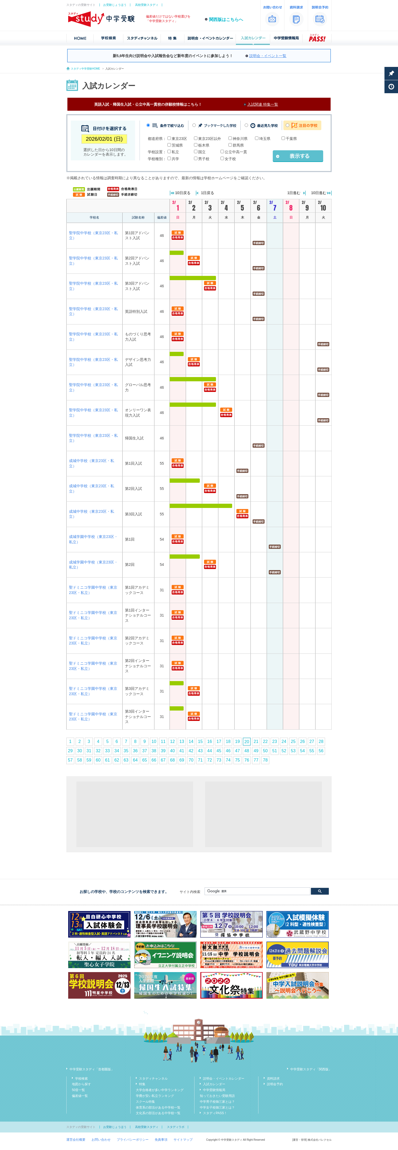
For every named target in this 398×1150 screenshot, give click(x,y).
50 (265, 751)
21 (256, 741)
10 (154, 741)
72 (209, 760)
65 (144, 760)
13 (181, 741)
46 (228, 751)
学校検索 (81, 1078)
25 (293, 741)
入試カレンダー (214, 1084)
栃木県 (203, 145)
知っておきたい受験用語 (217, 1096)
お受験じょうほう (115, 4)
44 (209, 751)
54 (302, 751)
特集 (142, 1084)
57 (70, 760)
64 (135, 760)
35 (126, 751)
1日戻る (207, 193)
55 (311, 751)
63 (126, 760)
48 (246, 751)
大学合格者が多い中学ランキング (160, 1090)
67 (163, 760)
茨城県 (177, 145)
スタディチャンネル (153, 1078)
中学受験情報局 (214, 1090)
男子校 (203, 159)
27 (311, 741)
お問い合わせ (101, 1140)
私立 (175, 152)
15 (200, 741)
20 (246, 741)
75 (237, 760)
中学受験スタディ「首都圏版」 (92, 1069)
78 (265, 760)
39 (163, 751)
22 (265, 741)
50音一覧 (78, 1090)
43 (200, 751)
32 (98, 751)
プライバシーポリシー (133, 1140)
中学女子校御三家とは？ (217, 1107)
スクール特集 (145, 1102)
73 (219, 760)
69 (181, 760)
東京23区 (179, 138)
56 (321, 751)
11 (163, 741)
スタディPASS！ (215, 1113)
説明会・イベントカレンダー (223, 1078)
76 (246, 760)
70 (191, 760)
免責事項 (161, 1140)
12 (172, 741)
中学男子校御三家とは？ (217, 1102)
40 (172, 751)
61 (107, 760)
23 (274, 741)
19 (237, 741)
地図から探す (81, 1084)
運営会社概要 (75, 1140)
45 (219, 751)
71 (200, 760)
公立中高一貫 (236, 152)
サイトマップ (183, 1140)
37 (144, 751)
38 (154, 751)
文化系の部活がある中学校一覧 (158, 1113)
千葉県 (291, 138)
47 (237, 751)
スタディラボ (175, 1126)
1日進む (294, 193)
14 (191, 741)
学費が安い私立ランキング (155, 1096)
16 (209, 741)
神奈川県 (240, 138)
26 (302, 741)
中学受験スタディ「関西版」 (311, 1069)
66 (154, 760)
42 (191, 751)
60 (98, 760)
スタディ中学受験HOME (85, 68)
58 (79, 760)
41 (181, 751)
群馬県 (238, 145)
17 (219, 741)
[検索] (256, 891)
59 (88, 760)
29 (70, 751)
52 (284, 751)
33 (107, 751)
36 (135, 751)
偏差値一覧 (80, 1096)
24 (284, 741)
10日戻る (183, 193)
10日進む (318, 193)
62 (116, 760)
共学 (175, 159)
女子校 (230, 159)
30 (79, 751)
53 (293, 751)
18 (228, 741)
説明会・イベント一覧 (267, 56)
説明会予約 (275, 1084)
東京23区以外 (209, 138)
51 (274, 751)
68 (172, 760)
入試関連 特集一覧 (262, 104)
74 (228, 760)
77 (256, 760)
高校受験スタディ (146, 4)
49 (256, 751)
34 (116, 751)
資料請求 (273, 1078)
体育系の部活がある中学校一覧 (158, 1107)
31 (88, 751)
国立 (202, 152)
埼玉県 (264, 138)
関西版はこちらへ (226, 19)
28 (321, 741)
